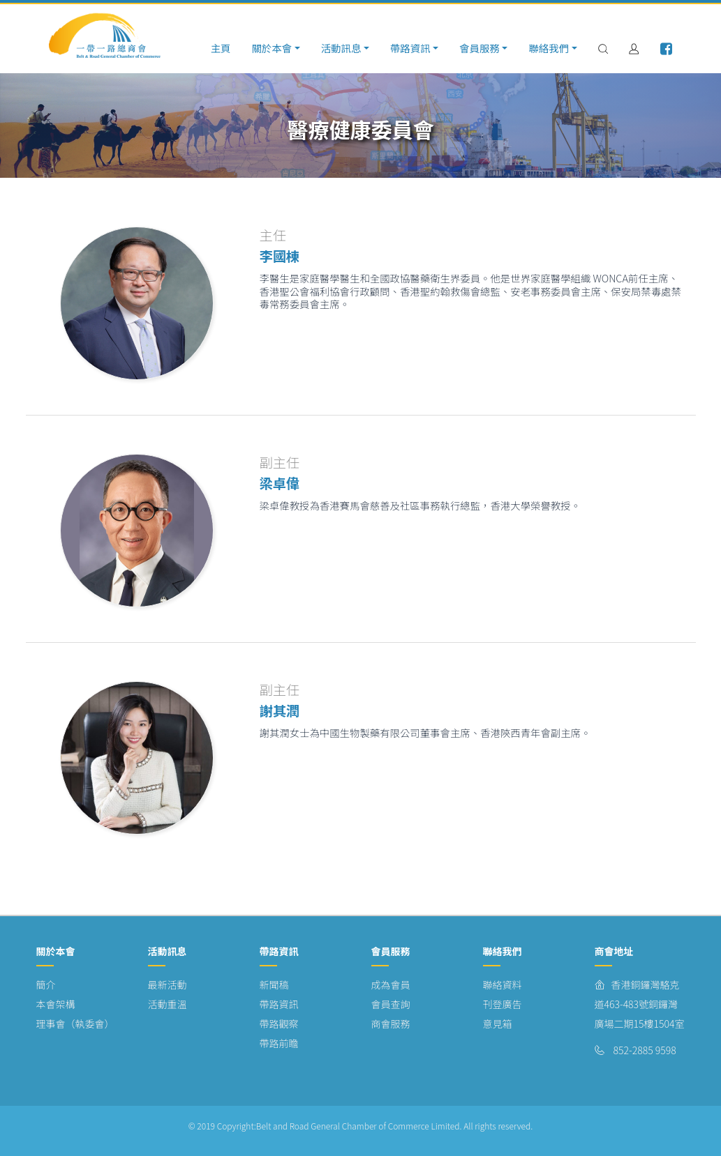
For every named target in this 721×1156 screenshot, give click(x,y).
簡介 (46, 984)
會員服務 (479, 47)
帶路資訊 (410, 47)
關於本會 (271, 47)
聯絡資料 (502, 984)
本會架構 (55, 1004)
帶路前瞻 (279, 1043)
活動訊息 (341, 47)
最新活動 (167, 984)
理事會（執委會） (75, 1023)
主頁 (220, 48)
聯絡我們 (548, 47)
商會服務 (390, 1023)
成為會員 (390, 984)
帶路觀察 (279, 1023)
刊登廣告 (502, 1004)
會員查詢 (390, 1004)
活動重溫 (167, 1004)
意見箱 (497, 1023)
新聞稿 (274, 984)
